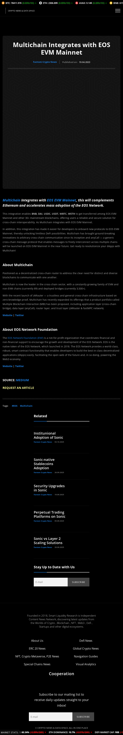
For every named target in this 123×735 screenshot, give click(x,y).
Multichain (11, 200)
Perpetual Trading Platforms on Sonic (49, 514)
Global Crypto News (86, 648)
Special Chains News (37, 664)
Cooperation (61, 673)
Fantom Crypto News (45, 61)
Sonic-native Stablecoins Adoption (44, 463)
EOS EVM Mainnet (61, 200)
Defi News (85, 640)
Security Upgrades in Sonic (49, 487)
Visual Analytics (86, 664)
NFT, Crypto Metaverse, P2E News (37, 656)
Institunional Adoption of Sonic (48, 435)
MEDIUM (22, 380)
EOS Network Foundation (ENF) (25, 337)
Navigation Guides (86, 656)
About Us (37, 640)
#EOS (14, 405)
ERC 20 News (37, 648)
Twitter (19, 315)
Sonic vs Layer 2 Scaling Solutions (48, 540)
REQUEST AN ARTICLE (18, 388)
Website (7, 315)
